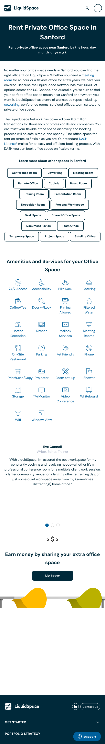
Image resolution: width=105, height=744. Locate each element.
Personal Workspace (69, 205)
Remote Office (28, 183)
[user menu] (98, 8)
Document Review (38, 226)
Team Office (70, 226)
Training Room (34, 194)
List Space (52, 576)
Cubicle (54, 183)
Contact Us (90, 707)
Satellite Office (85, 236)
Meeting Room (83, 173)
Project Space (54, 236)
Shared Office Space (66, 215)
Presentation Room (67, 194)
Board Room (78, 183)
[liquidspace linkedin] (75, 706)
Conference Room (24, 173)
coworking (12, 104)
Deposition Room (33, 205)
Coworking (55, 173)
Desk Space (33, 215)
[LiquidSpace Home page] (21, 8)
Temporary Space (21, 236)
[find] (87, 8)
